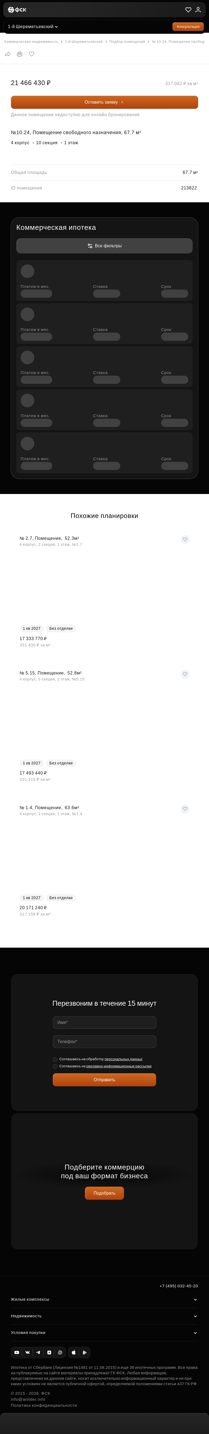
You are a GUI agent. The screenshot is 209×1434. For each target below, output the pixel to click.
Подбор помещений (124, 42)
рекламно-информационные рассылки (118, 1066)
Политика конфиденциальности (44, 1405)
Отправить (104, 1079)
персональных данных (123, 1059)
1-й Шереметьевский (31, 26)
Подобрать (105, 1193)
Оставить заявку (105, 102)
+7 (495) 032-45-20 (178, 1286)
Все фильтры (104, 246)
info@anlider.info (28, 1399)
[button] (7, 54)
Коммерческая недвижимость (31, 42)
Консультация (188, 27)
